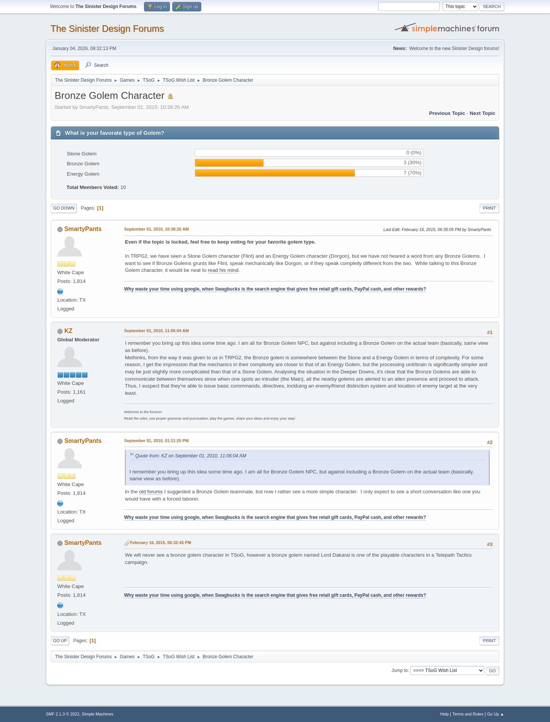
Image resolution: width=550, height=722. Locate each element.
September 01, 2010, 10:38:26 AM (156, 229)
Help (444, 714)
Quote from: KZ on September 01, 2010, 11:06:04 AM (190, 456)
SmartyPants (83, 229)
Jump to (399, 670)
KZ (68, 331)
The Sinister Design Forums (107, 28)
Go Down (63, 208)
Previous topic (447, 113)
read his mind (223, 270)
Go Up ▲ (495, 714)
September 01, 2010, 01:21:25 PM (156, 440)
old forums (151, 491)
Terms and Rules (468, 714)
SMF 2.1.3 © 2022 (62, 714)
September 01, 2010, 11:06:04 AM (156, 330)
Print (489, 208)
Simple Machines (97, 714)
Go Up (60, 640)
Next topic (482, 113)
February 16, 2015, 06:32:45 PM (160, 542)
